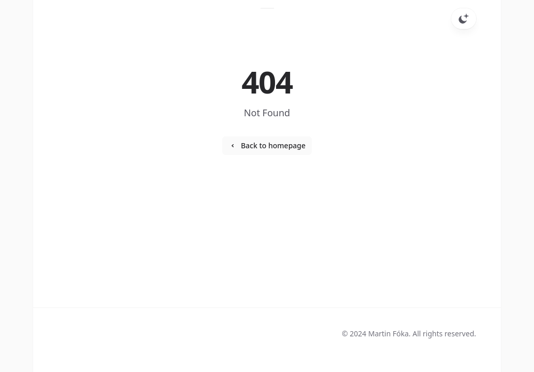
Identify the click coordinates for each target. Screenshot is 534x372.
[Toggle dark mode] (463, 18)
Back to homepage (267, 145)
